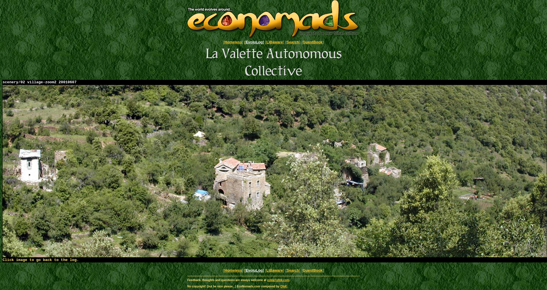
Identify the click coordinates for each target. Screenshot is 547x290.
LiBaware (274, 42)
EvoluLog (254, 42)
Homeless (233, 42)
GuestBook (313, 42)
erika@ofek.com (278, 281)
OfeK (283, 288)
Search (293, 42)
